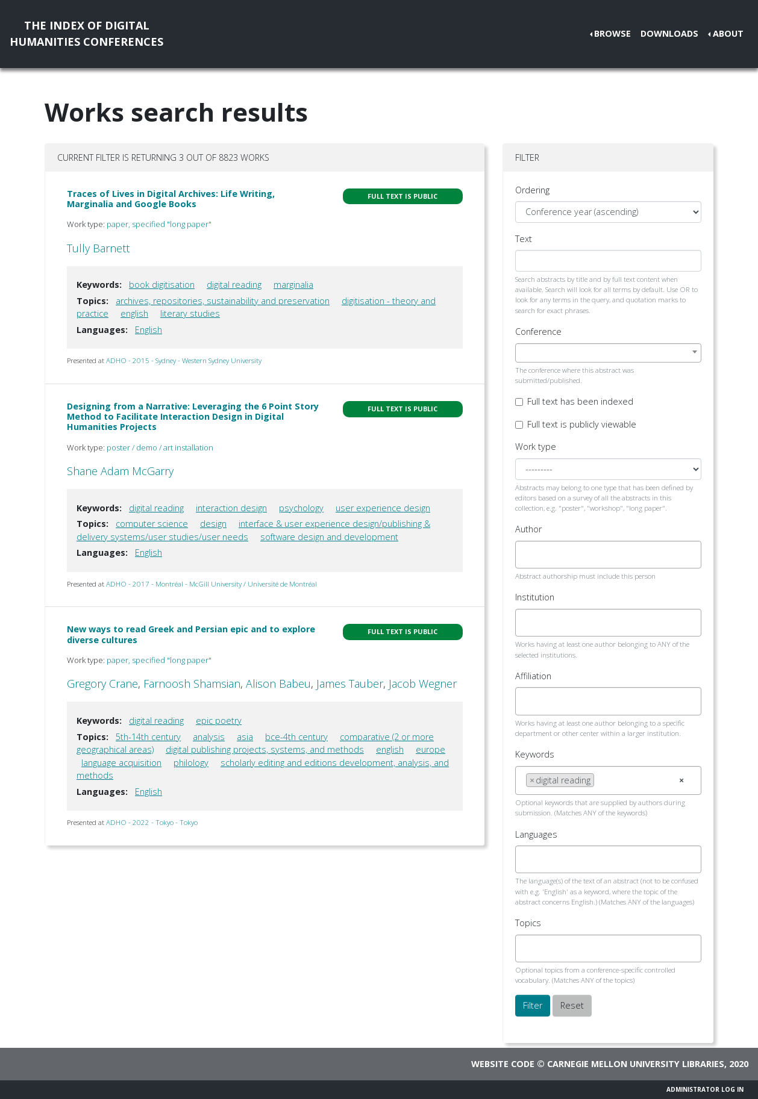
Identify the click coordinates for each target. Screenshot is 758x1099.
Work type (535, 446)
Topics (528, 923)
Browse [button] (612, 33)
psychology (301, 508)
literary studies (190, 313)
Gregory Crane (102, 683)
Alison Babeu (278, 683)
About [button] (728, 33)
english (134, 313)
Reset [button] (572, 1005)
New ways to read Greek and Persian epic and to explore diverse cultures (191, 634)
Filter (532, 1005)
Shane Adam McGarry (120, 471)
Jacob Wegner (423, 683)
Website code (502, 1063)
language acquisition (121, 762)
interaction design (231, 508)
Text (523, 238)
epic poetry (219, 720)
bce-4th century (296, 737)
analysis (209, 737)
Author (528, 529)
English (148, 329)
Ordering (532, 190)
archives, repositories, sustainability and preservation (223, 301)
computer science (152, 523)
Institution (534, 597)
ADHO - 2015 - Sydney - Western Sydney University (184, 360)
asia (245, 737)
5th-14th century (148, 737)
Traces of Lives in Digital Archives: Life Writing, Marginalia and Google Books (171, 199)
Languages (536, 834)
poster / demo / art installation (160, 447)
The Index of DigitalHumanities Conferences (86, 33)
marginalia (293, 284)
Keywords (534, 754)
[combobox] (608, 353)
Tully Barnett (98, 248)
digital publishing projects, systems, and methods (265, 749)
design (213, 523)
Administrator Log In (705, 1089)
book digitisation (162, 284)
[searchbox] (529, 554)
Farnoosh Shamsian (191, 683)
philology (191, 762)
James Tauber (349, 683)
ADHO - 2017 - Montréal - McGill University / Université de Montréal (211, 583)
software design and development (329, 537)
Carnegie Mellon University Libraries (635, 1063)
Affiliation (533, 676)
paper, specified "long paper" (159, 224)
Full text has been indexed (580, 401)
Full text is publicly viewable (581, 424)
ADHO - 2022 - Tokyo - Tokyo (152, 822)
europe (430, 749)
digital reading (234, 284)
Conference (538, 331)
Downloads (669, 33)
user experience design (383, 508)
